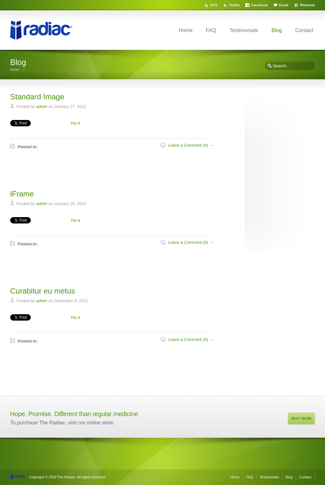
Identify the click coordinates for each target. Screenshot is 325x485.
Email (284, 5)
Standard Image (37, 96)
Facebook (259, 5)
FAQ (211, 30)
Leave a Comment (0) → (190, 145)
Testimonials (243, 30)
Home (186, 30)
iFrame (22, 193)
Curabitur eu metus (42, 291)
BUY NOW (301, 418)
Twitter (234, 5)
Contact (304, 30)
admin (41, 106)
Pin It (75, 123)
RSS (213, 5)
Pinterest (307, 5)
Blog (276, 30)
